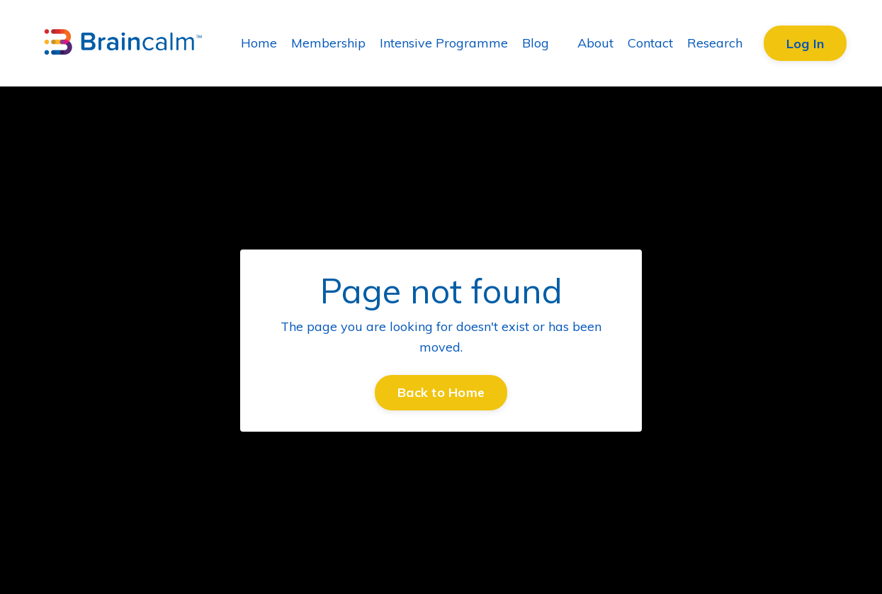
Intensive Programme (444, 43)
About (595, 43)
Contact (650, 43)
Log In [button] (805, 43)
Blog (535, 43)
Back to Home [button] (441, 392)
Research (714, 43)
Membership (328, 43)
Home (259, 43)
